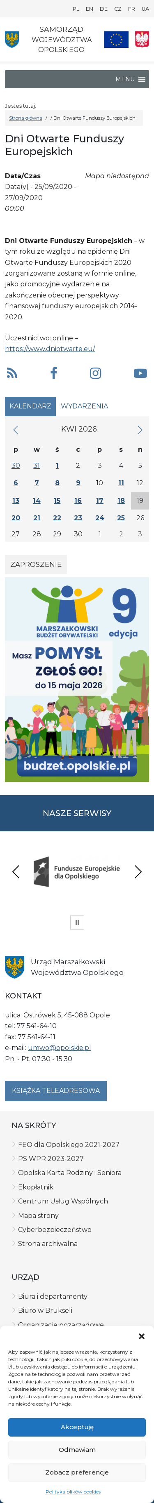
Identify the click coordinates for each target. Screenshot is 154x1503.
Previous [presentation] (16, 871)
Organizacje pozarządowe (61, 1325)
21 (36, 518)
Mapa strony (38, 1216)
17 (99, 501)
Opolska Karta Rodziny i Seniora (70, 1173)
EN (89, 9)
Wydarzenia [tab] (84, 406)
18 (121, 501)
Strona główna (25, 118)
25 (121, 518)
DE (104, 9)
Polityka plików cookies (73, 1492)
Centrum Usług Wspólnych (63, 1201)
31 (36, 466)
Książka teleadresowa (56, 1091)
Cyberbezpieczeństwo (55, 1230)
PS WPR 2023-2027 (51, 1159)
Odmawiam (77, 1449)
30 (15, 466)
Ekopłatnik (35, 1187)
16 (78, 501)
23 (78, 518)
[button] (142, 1336)
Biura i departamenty (52, 1296)
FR (131, 9)
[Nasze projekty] (116, 39)
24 (99, 518)
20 (15, 518)
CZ (118, 9)
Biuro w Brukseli (45, 1310)
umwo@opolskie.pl (59, 1048)
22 (57, 518)
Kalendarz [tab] (30, 406)
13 (15, 501)
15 (57, 501)
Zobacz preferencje (77, 1472)
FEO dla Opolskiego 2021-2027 (69, 1145)
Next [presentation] (138, 871)
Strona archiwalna (48, 1244)
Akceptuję (77, 1427)
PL (76, 9)
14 (37, 501)
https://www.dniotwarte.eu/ (50, 349)
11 (121, 483)
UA (145, 9)
